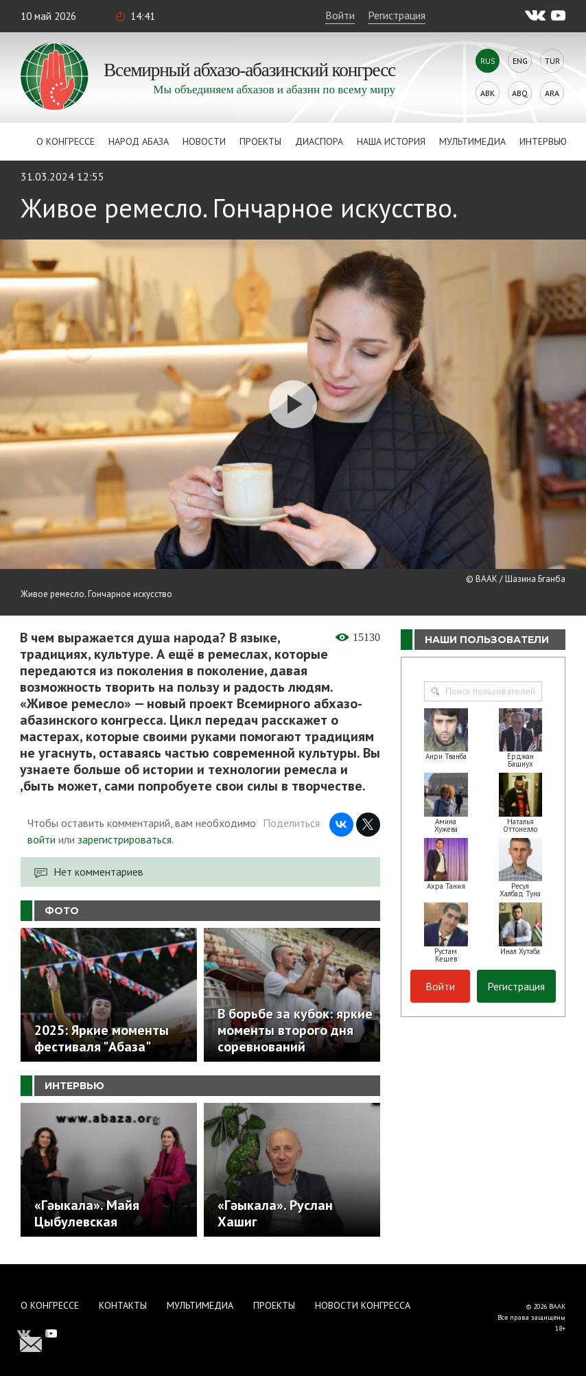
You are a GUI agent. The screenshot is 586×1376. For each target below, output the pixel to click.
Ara (552, 93)
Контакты (123, 1305)
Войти (340, 15)
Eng (520, 61)
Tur (552, 61)
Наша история (391, 141)
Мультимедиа (472, 141)
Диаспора (319, 141)
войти (41, 839)
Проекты (260, 141)
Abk (487, 93)
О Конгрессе (65, 141)
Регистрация (396, 15)
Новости (204, 141)
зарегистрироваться (125, 839)
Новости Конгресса (362, 1305)
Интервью (543, 141)
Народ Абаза (138, 141)
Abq (520, 93)
